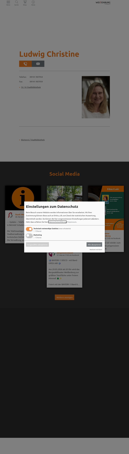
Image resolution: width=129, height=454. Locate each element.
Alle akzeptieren (94, 244)
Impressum (72, 222)
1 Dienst (37, 231)
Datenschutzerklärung (57, 222)
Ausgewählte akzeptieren (37, 244)
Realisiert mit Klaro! (96, 249)
